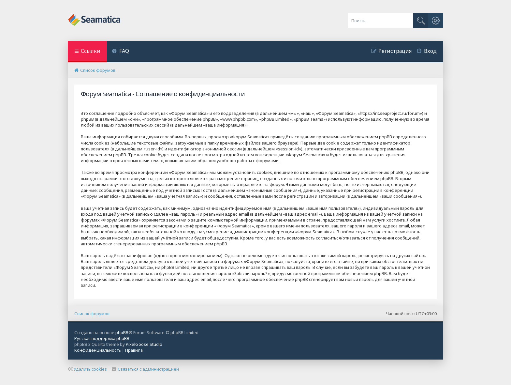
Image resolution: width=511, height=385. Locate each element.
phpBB (121, 332)
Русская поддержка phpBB (101, 338)
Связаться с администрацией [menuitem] (145, 369)
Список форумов (92, 313)
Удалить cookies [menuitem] (87, 369)
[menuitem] (120, 51)
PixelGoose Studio (144, 344)
